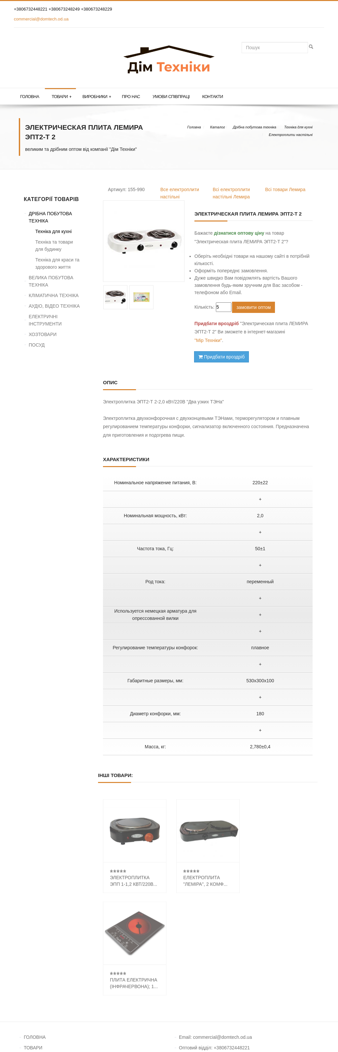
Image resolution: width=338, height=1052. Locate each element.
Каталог (217, 127)
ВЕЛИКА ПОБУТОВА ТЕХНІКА (51, 281)
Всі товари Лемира (285, 189)
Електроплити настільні (291, 135)
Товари (61, 97)
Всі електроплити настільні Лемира (231, 193)
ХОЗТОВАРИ (42, 334)
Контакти (212, 96)
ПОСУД (37, 345)
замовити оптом (253, 307)
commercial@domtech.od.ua (41, 19)
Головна (29, 96)
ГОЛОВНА (35, 934)
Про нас (131, 96)
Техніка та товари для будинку (54, 245)
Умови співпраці (170, 96)
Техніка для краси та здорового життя (57, 263)
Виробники (97, 97)
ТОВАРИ (33, 945)
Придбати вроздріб (221, 356)
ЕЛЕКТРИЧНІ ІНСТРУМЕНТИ (45, 320)
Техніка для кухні (298, 127)
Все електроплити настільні (179, 193)
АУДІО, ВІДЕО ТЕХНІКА (54, 306)
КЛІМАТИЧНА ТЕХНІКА (54, 295)
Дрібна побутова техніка (254, 127)
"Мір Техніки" (208, 340)
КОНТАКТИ (36, 955)
